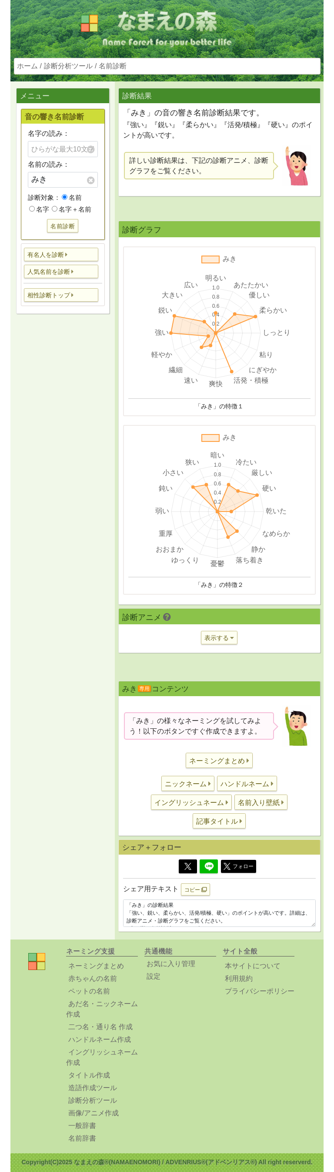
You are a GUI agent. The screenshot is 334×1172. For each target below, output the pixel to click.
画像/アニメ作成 (93, 1113)
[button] (61, 254)
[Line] (209, 866)
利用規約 (239, 978)
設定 (153, 976)
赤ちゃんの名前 (92, 978)
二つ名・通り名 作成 (100, 1027)
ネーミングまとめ (96, 966)
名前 (72, 197)
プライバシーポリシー (259, 991)
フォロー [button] (239, 866)
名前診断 (113, 66)
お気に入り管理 (171, 963)
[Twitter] (188, 866)
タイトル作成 (89, 1075)
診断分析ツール (68, 66)
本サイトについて (253, 966)
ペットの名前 (89, 991)
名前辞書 (82, 1138)
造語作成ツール (92, 1087)
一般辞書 (82, 1125)
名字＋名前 (71, 209)
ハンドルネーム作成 (99, 1039)
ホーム (27, 66)
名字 (39, 209)
